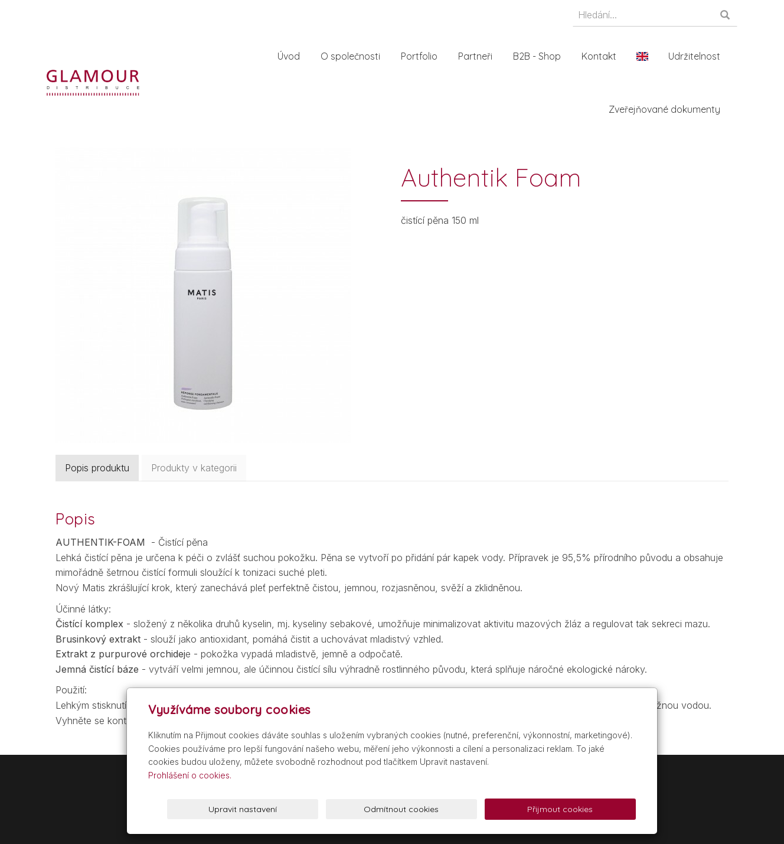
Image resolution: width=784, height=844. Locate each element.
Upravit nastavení (395, 809)
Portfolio (421, 56)
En (644, 56)
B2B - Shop (539, 56)
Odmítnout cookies (492, 809)
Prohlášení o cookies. (189, 775)
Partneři (477, 56)
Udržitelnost (697, 56)
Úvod (291, 56)
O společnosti (353, 56)
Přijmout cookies (590, 809)
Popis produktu (97, 468)
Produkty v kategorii (194, 468)
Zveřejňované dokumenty (667, 109)
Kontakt (601, 56)
